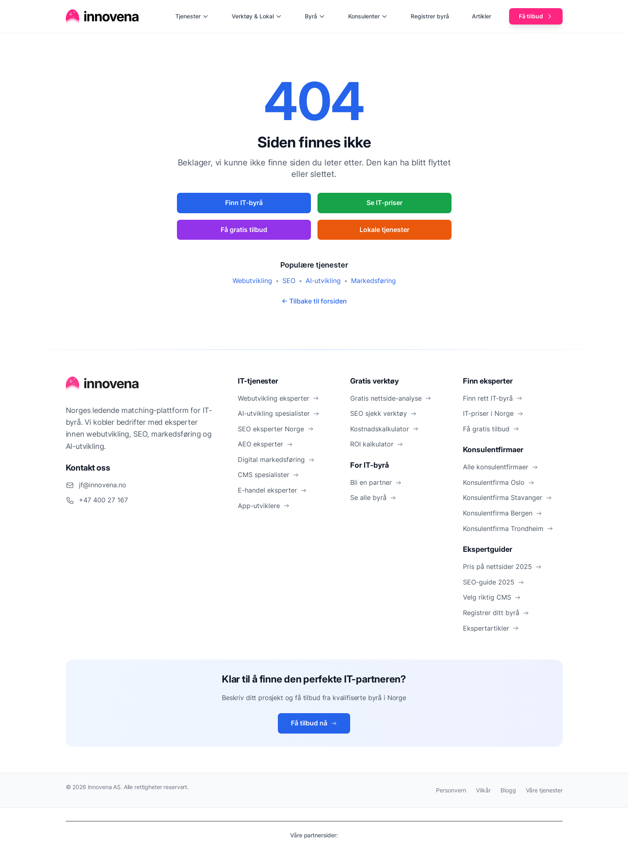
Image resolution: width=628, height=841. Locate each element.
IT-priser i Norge (493, 413)
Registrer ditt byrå (496, 613)
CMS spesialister (268, 475)
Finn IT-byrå (244, 203)
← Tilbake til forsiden (314, 301)
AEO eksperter (265, 444)
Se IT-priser (384, 203)
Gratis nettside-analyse (390, 398)
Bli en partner (376, 482)
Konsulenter (368, 16)
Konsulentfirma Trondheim (508, 528)
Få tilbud (536, 16)
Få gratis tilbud (244, 229)
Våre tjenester (544, 790)
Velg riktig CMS (492, 597)
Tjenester (192, 16)
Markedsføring (373, 281)
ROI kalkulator (376, 444)
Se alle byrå (373, 497)
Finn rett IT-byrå (493, 398)
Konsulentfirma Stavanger (507, 497)
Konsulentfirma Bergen (502, 513)
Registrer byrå (430, 16)
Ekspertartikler (491, 628)
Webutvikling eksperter (278, 398)
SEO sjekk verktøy (383, 413)
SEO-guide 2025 (493, 582)
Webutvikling (252, 281)
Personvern (451, 790)
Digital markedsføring (276, 459)
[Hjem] (102, 16)
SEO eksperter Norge (276, 429)
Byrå (315, 16)
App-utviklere (264, 506)
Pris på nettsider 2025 (502, 566)
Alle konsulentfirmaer (500, 467)
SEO (288, 281)
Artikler (481, 16)
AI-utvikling (323, 281)
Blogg (508, 790)
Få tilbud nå (314, 723)
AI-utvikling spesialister (279, 413)
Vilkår (483, 790)
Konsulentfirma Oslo (498, 482)
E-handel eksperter (272, 490)
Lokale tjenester (384, 229)
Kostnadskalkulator (384, 429)
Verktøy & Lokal (257, 16)
